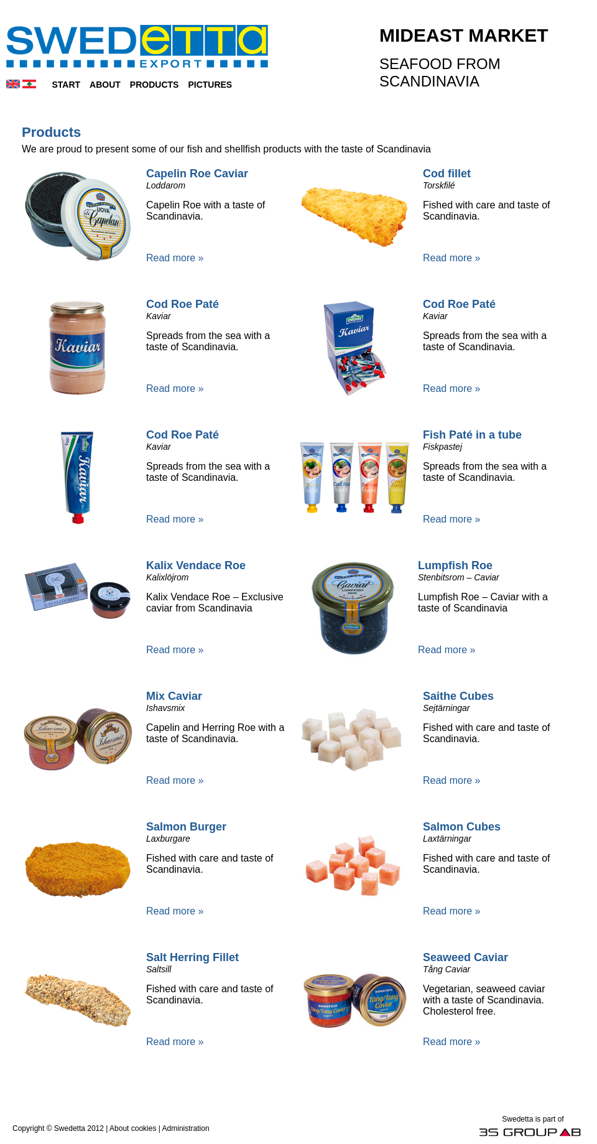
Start (66, 85)
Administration (186, 1128)
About (105, 85)
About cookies (132, 1128)
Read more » (175, 258)
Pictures (210, 85)
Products (154, 85)
